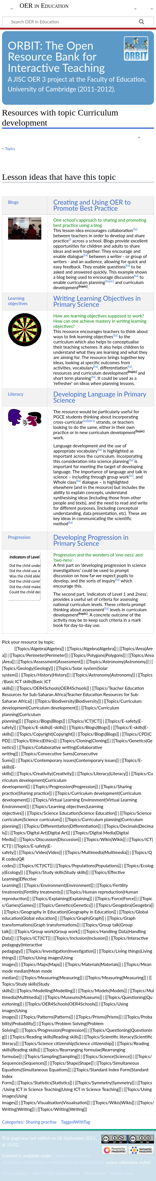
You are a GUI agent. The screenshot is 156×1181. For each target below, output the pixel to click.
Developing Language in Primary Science (99, 397)
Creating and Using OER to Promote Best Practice (92, 205)
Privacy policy (15, 1173)
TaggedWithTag (75, 1121)
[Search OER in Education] (78, 21)
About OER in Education (56, 1173)
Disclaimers (95, 1173)
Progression (19, 537)
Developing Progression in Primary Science (90, 540)
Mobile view (122, 1173)
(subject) (89, 421)
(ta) (135, 229)
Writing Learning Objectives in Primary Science (97, 301)
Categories (12, 1121)
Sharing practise (41, 1121)
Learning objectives (18, 301)
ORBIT (24, 45)
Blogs (13, 202)
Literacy (15, 394)
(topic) (109, 281)
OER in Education (44, 5)
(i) (70, 239)
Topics (10, 148)
